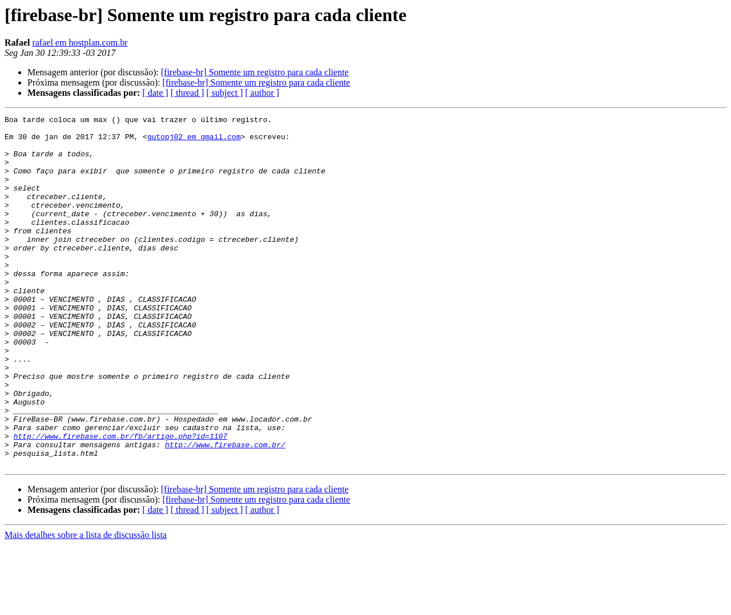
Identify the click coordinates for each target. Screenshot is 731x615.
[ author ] (262, 93)
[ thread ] (187, 93)
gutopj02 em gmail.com (194, 141)
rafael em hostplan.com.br (79, 42)
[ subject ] (224, 93)
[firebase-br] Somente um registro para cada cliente (255, 72)
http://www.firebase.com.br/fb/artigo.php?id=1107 (120, 501)
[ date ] (155, 93)
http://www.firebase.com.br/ (225, 511)
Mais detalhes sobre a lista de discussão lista (86, 605)
